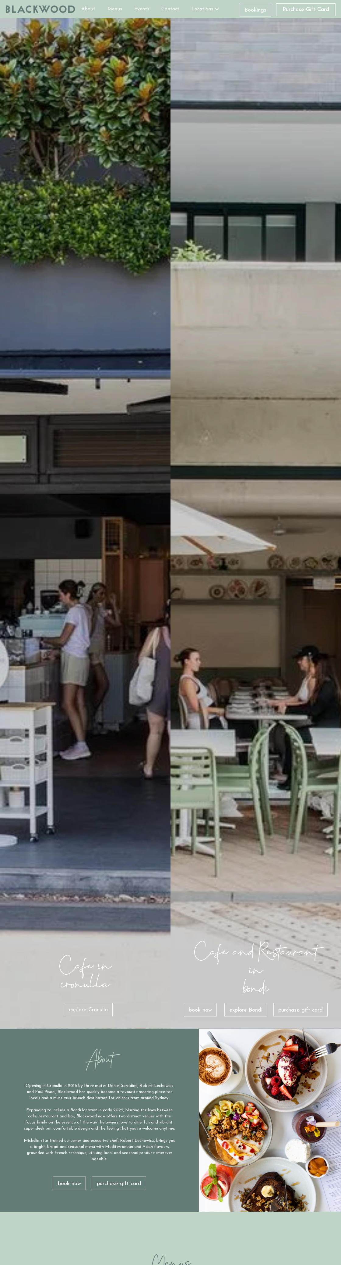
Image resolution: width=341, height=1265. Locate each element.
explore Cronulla (88, 1010)
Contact (170, 9)
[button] (205, 9)
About (88, 9)
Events (141, 9)
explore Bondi (245, 1010)
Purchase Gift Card (306, 10)
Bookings (255, 10)
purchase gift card (300, 1010)
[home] (40, 9)
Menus (114, 9)
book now (200, 1010)
